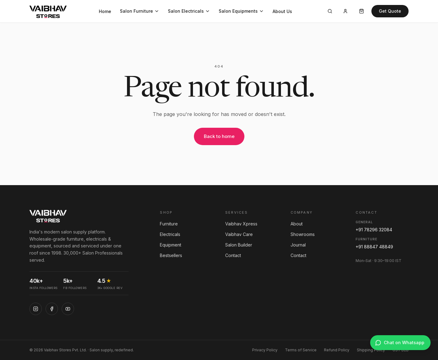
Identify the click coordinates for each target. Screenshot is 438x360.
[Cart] (361, 11)
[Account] (345, 11)
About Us (282, 11)
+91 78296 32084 (374, 229)
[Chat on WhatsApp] (400, 342)
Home (105, 11)
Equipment (170, 244)
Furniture (169, 223)
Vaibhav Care (239, 234)
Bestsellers (171, 255)
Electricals (170, 234)
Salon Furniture (139, 11)
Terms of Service (301, 350)
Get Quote (390, 11)
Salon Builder (238, 244)
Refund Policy (336, 350)
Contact (233, 255)
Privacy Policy (265, 350)
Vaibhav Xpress (241, 223)
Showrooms (303, 234)
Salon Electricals (189, 11)
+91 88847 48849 (374, 246)
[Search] (329, 11)
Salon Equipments (241, 11)
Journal (298, 244)
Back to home (219, 136)
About (297, 223)
